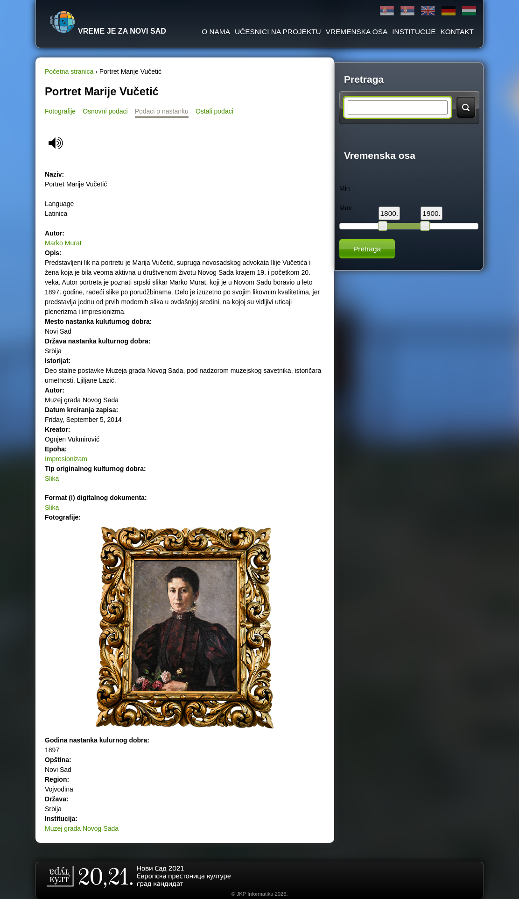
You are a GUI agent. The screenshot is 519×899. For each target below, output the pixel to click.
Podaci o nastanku (162, 111)
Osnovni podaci (105, 111)
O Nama (216, 32)
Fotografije (60, 111)
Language (59, 203)
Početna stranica (69, 71)
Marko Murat (63, 243)
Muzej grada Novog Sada (82, 828)
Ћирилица (387, 11)
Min (344, 188)
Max (345, 208)
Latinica (407, 11)
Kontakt (457, 32)
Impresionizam (66, 459)
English (428, 11)
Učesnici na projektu (278, 32)
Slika (52, 478)
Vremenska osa (357, 32)
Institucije (413, 32)
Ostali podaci (214, 111)
